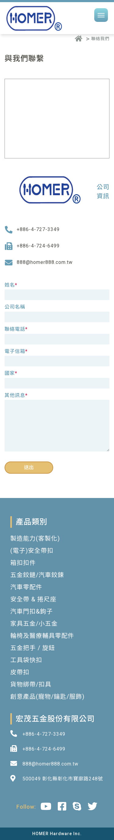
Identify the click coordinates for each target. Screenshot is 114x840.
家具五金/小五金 (34, 623)
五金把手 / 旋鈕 (32, 648)
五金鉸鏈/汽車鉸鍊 (37, 575)
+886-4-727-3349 (38, 229)
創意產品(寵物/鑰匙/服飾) (47, 696)
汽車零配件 (26, 587)
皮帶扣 (19, 672)
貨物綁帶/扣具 (30, 684)
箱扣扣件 (23, 562)
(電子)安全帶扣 (32, 550)
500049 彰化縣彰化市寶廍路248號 (62, 779)
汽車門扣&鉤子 (31, 611)
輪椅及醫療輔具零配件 (42, 635)
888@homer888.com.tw (45, 262)
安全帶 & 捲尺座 (33, 599)
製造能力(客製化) (35, 538)
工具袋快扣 (26, 660)
